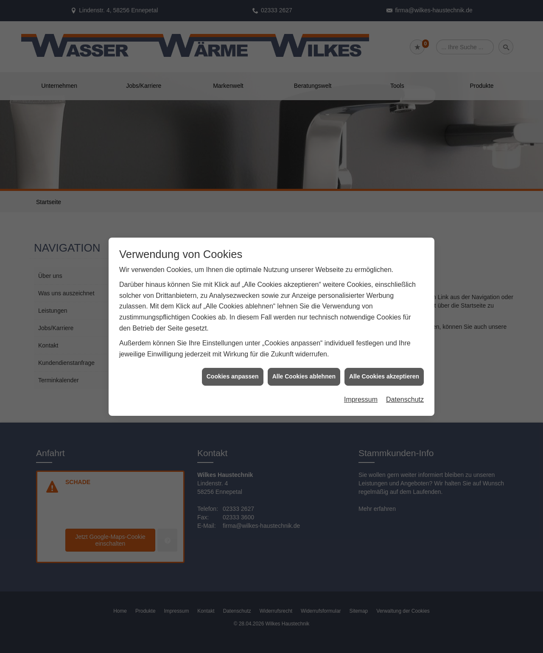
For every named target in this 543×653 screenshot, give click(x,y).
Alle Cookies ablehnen (304, 363)
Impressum (361, 386)
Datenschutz (405, 386)
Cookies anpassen (233, 363)
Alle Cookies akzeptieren (384, 363)
